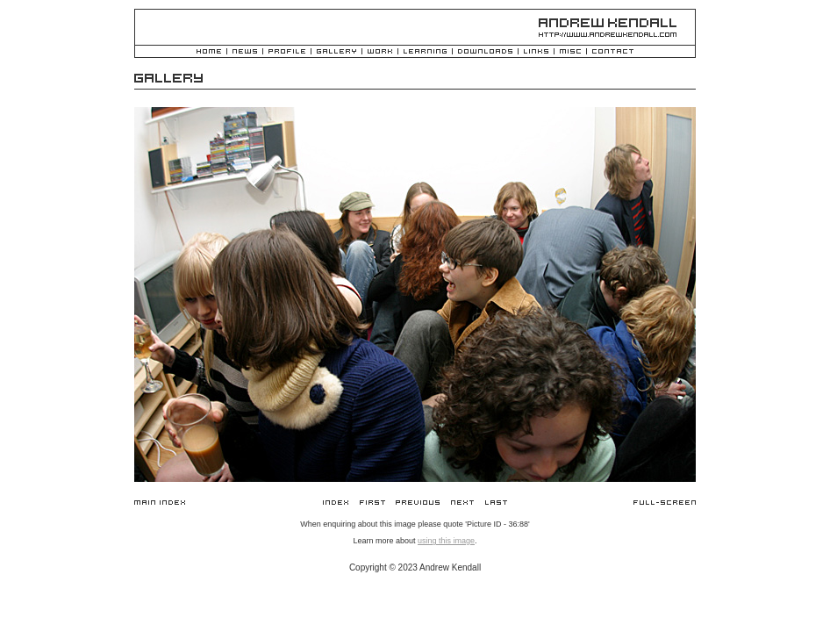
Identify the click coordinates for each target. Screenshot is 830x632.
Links (536, 52)
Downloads (485, 52)
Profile (286, 52)
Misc (570, 52)
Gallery (336, 52)
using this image (446, 540)
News (245, 52)
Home (209, 52)
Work (380, 52)
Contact (612, 52)
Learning (425, 52)
